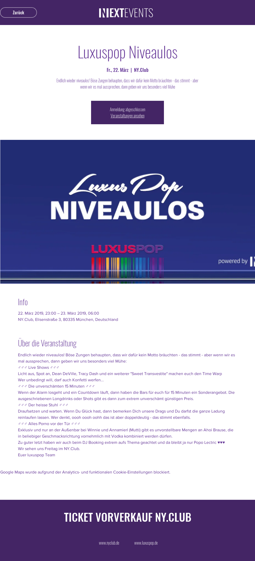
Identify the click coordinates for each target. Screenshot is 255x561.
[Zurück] (18, 12)
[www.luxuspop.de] (146, 543)
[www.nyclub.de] (109, 543)
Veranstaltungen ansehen (127, 116)
